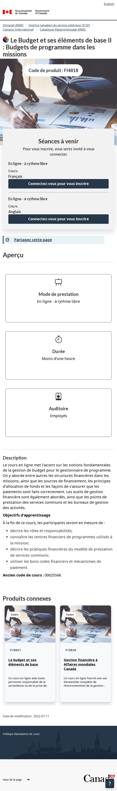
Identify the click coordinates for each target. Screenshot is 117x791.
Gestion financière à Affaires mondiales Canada (81, 664)
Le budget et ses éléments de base (23, 662)
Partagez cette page (33, 239)
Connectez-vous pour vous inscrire (58, 183)
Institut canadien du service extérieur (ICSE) (59, 25)
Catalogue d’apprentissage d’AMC (63, 29)
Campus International (18, 29)
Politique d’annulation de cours (21, 734)
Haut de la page (16, 779)
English (109, 4)
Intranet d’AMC (13, 25)
